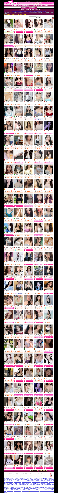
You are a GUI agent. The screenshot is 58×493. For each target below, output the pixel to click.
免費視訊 (21, 29)
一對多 (42, 116)
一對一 (12, 29)
